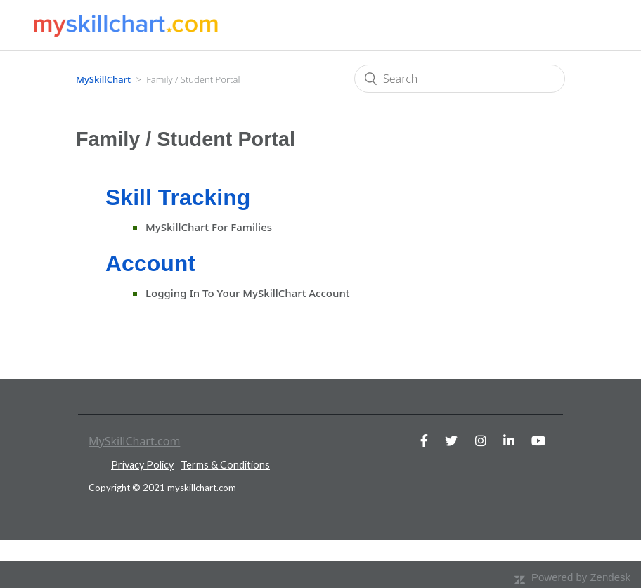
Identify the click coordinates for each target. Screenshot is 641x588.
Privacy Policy (142, 465)
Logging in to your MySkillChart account (247, 293)
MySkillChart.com (134, 441)
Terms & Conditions (225, 465)
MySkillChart (103, 79)
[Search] (459, 79)
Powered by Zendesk (580, 577)
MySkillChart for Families (208, 227)
